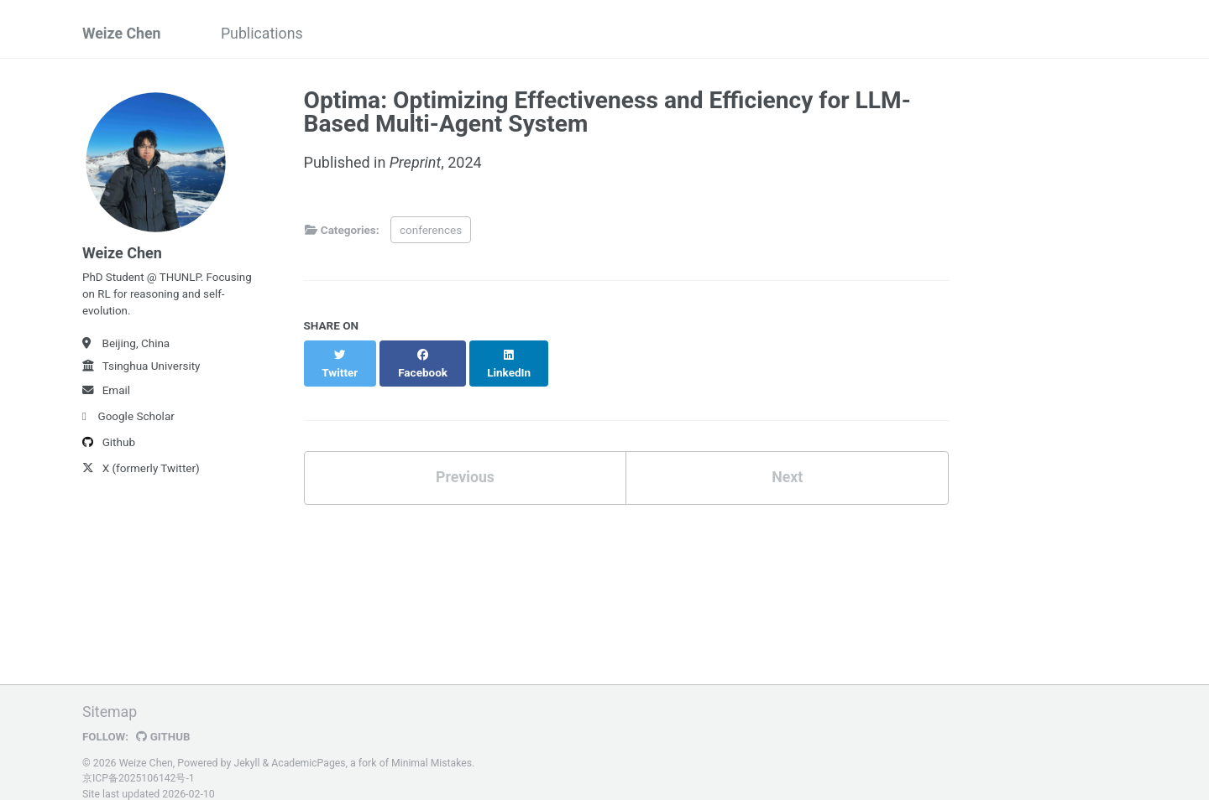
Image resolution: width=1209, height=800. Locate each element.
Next (787, 460)
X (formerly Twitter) (141, 471)
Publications (264, 34)
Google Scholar (128, 419)
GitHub (164, 719)
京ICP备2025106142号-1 (139, 761)
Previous (465, 460)
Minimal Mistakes (433, 745)
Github (108, 445)
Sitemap (110, 695)
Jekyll (246, 745)
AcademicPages (309, 745)
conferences (431, 229)
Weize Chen (122, 34)
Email (106, 393)
